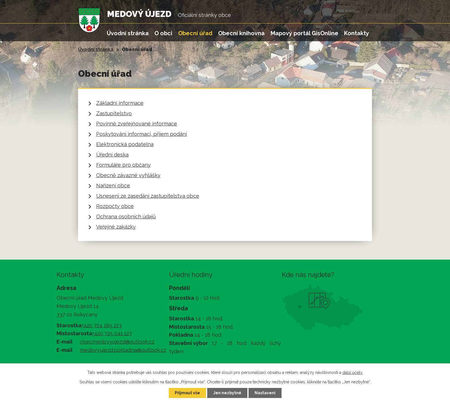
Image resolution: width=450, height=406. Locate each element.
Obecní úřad (195, 33)
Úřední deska (112, 155)
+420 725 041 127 (112, 333)
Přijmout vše (187, 393)
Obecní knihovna (241, 33)
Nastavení (265, 393)
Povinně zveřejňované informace (136, 124)
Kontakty (356, 33)
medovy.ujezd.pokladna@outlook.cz (123, 350)
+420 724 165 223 (102, 325)
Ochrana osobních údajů (126, 216)
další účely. (352, 372)
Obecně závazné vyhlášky (128, 175)
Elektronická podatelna (125, 144)
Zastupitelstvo (114, 113)
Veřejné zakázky (116, 227)
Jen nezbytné (227, 393)
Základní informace (119, 103)
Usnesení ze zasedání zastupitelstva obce (147, 196)
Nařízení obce (113, 186)
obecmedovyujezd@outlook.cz (117, 342)
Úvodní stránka (128, 33)
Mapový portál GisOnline (304, 33)
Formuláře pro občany (123, 165)
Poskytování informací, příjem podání (141, 134)
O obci (163, 33)
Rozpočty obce (115, 206)
